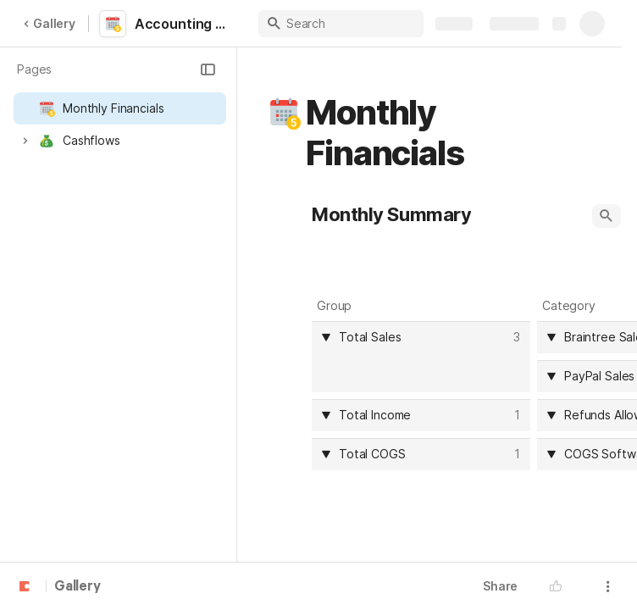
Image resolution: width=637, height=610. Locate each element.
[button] (207, 69)
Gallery (49, 23)
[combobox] (423, 337)
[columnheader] (421, 356)
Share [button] (500, 586)
